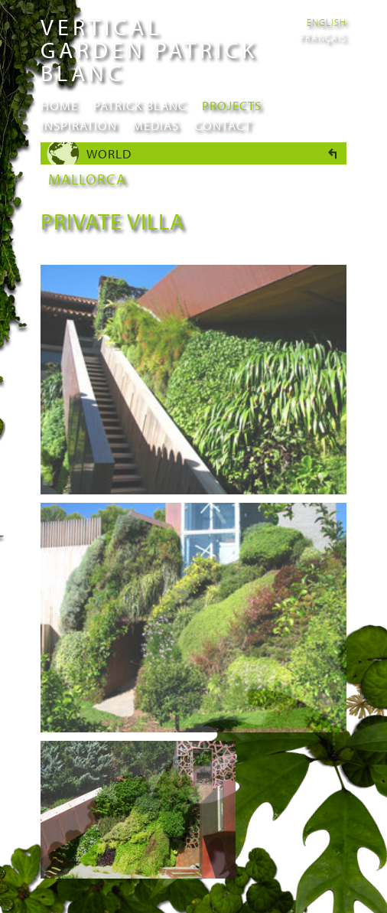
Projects (232, 105)
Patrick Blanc (140, 105)
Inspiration (79, 125)
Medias (155, 125)
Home (59, 105)
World (109, 153)
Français (323, 37)
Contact (223, 125)
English (326, 22)
